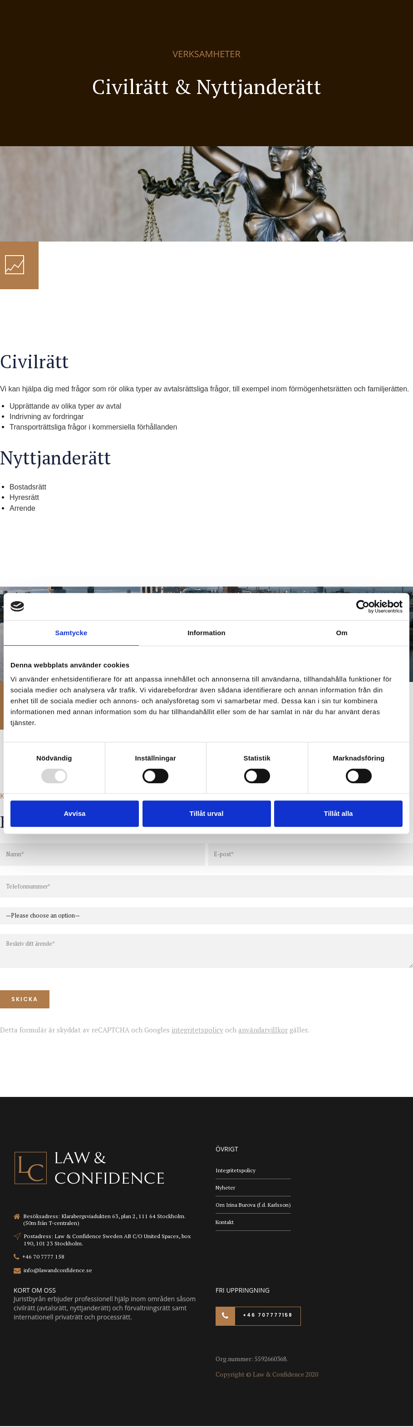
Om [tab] (341, 633)
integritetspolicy (197, 1030)
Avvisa (75, 813)
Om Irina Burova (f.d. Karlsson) (254, 1206)
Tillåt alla (338, 813)
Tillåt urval (207, 813)
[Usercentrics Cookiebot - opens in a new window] (363, 606)
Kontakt (225, 1223)
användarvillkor (263, 1030)
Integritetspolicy (236, 1171)
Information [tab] (206, 633)
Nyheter (226, 1188)
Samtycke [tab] (71, 633)
